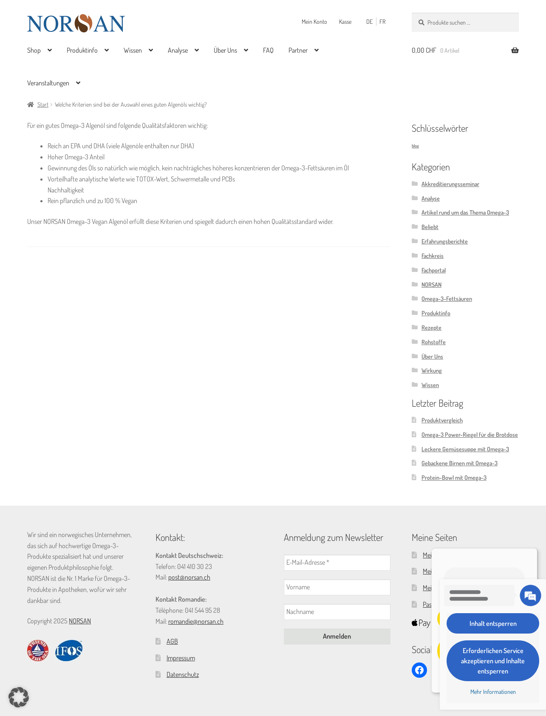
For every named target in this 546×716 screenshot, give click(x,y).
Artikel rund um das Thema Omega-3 (465, 212)
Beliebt (430, 226)
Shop (34, 50)
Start (42, 104)
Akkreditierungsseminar (450, 183)
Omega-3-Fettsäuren (447, 298)
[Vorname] (337, 587)
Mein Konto (314, 21)
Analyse (178, 50)
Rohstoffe (434, 341)
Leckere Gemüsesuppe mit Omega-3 (465, 449)
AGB (172, 641)
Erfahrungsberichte (445, 241)
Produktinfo (82, 50)
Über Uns (225, 50)
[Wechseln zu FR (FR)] (384, 22)
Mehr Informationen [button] (493, 691)
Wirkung (432, 370)
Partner (298, 50)
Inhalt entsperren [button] (493, 623)
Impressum (181, 658)
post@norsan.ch (189, 577)
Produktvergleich (442, 420)
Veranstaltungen (48, 83)
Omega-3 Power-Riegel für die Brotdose (470, 434)
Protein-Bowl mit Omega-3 (454, 477)
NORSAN (431, 284)
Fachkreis (433, 255)
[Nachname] (337, 612)
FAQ (268, 50)
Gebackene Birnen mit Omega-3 (460, 463)
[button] (18, 697)
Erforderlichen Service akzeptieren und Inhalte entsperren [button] (493, 660)
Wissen (133, 50)
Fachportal (434, 270)
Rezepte (431, 327)
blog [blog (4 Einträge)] (415, 146)
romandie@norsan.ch (195, 621)
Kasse (345, 21)
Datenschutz (183, 674)
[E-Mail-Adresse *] (337, 563)
